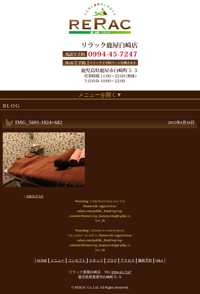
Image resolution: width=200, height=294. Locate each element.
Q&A (159, 260)
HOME (42, 260)
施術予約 (145, 260)
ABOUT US (34, 196)
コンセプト (77, 260)
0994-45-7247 (121, 272)
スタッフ (96, 260)
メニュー (57, 260)
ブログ (111, 260)
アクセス (127, 260)
